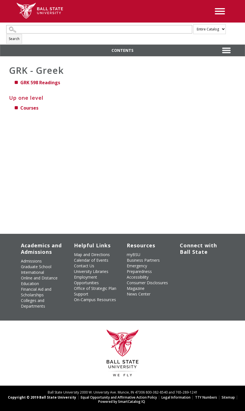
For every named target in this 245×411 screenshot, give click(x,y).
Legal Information (176, 397)
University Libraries (91, 271)
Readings (40, 82)
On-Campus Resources (95, 299)
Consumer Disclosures (147, 282)
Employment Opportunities (86, 279)
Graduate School (36, 266)
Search (14, 38)
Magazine (136, 288)
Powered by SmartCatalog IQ (121, 401)
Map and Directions (92, 254)
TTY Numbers (206, 397)
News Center (138, 294)
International (32, 272)
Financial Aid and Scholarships (36, 291)
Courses (29, 108)
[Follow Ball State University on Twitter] (193, 260)
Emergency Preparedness (139, 268)
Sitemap (228, 397)
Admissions (31, 261)
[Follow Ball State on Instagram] (180, 267)
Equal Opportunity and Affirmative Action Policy (119, 397)
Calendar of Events (91, 260)
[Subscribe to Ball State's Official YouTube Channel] (206, 260)
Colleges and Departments (33, 303)
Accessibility (137, 277)
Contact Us (84, 265)
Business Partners (143, 260)
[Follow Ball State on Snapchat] (193, 274)
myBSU (133, 254)
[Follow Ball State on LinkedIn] (180, 274)
